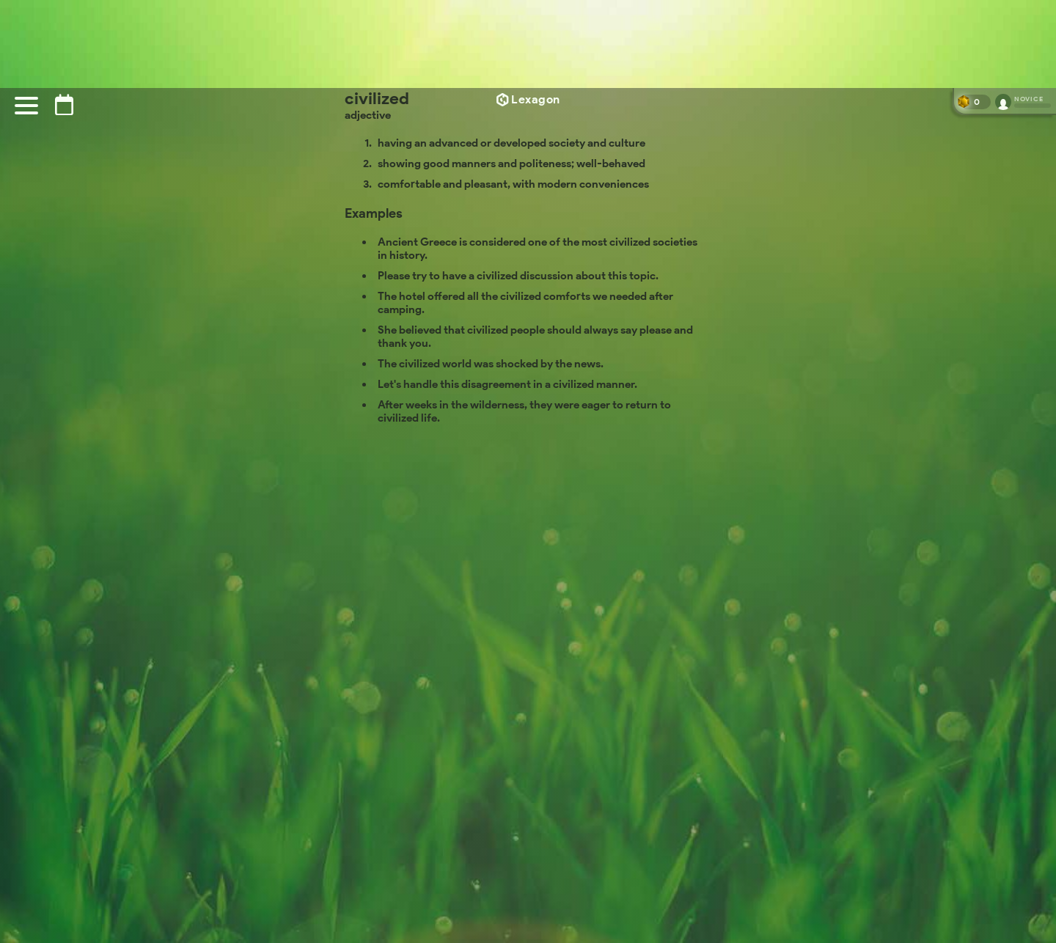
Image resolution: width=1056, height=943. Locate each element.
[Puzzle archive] (64, 104)
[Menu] (26, 105)
